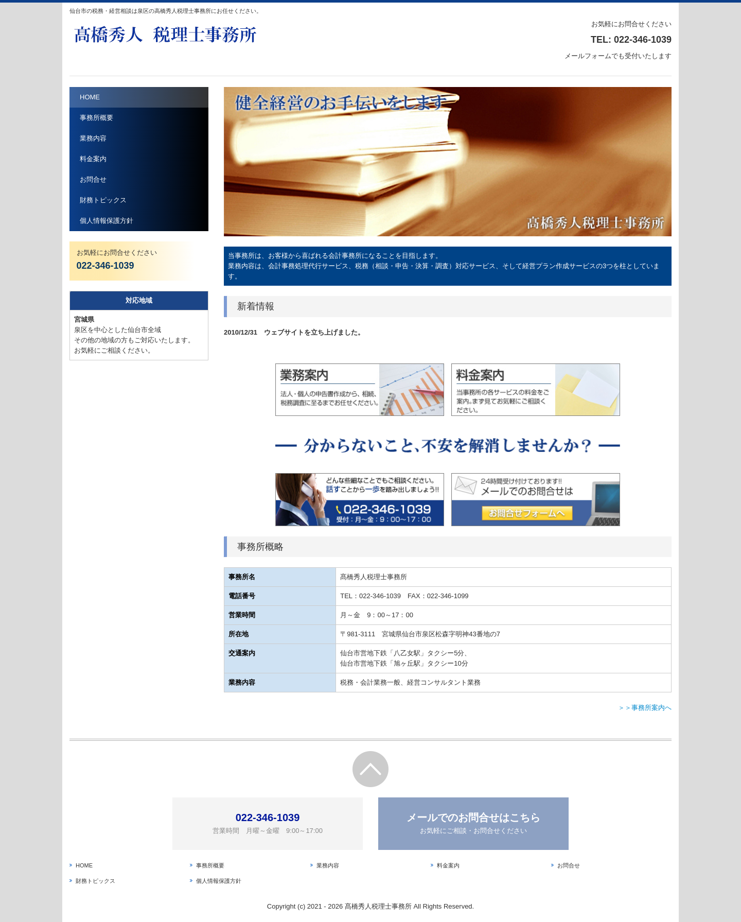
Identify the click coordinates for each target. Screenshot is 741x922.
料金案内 (93, 159)
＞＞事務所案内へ (645, 707)
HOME (90, 97)
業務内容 (93, 138)
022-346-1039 (643, 39)
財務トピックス (103, 200)
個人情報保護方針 (106, 220)
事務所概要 (96, 117)
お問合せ (93, 179)
